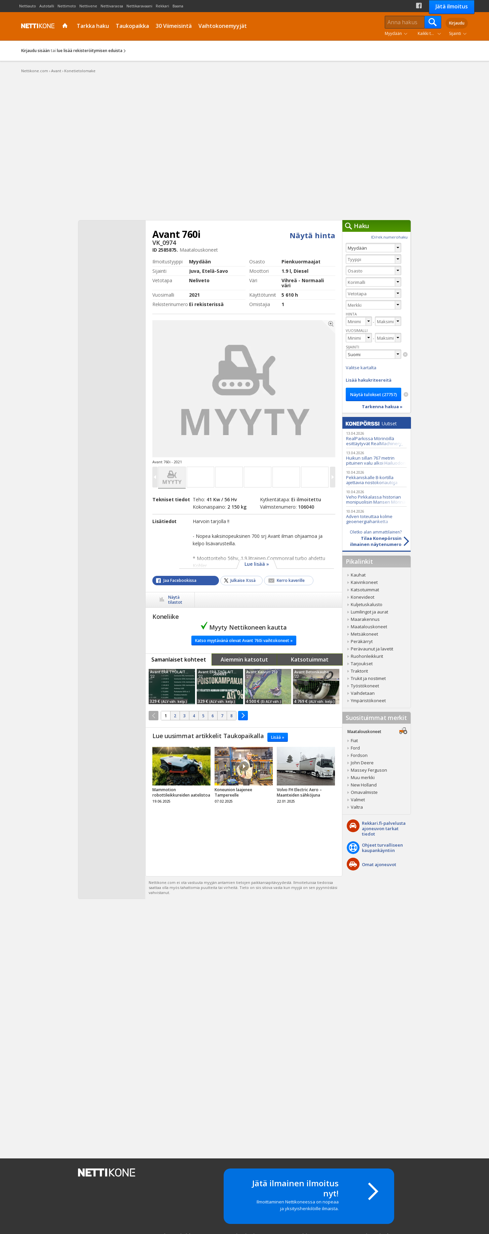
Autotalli (46, 5)
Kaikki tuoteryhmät (431, 33)
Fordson (359, 755)
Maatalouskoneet (369, 627)
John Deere (362, 763)
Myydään (393, 33)
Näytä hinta (312, 235)
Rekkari (162, 5)
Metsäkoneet (364, 634)
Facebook (419, 5)
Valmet (358, 800)
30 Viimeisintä (174, 26)
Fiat (354, 740)
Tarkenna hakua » (382, 406)
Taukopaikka (132, 26)
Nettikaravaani (139, 5)
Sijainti (455, 33)
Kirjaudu (456, 23)
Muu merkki (363, 777)
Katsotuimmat (310, 659)
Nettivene (88, 5)
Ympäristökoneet (368, 700)
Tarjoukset (362, 664)
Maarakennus (365, 619)
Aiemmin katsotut (244, 659)
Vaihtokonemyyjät (222, 26)
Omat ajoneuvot (379, 864)
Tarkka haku (93, 26)
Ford (355, 748)
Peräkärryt (362, 641)
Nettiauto (27, 5)
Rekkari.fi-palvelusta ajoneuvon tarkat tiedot (384, 828)
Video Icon (244, 766)
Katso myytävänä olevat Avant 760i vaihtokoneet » (244, 640)
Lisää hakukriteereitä (368, 380)
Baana (178, 5)
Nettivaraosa (112, 5)
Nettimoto (67, 5)
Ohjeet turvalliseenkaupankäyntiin (382, 847)
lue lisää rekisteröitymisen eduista (89, 50)
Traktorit (359, 671)
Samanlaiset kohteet (178, 659)
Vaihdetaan (363, 693)
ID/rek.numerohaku (389, 237)
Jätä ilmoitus (452, 6)
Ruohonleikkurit (367, 656)
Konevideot (362, 597)
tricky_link (181, 777)
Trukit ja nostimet (368, 678)
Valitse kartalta (361, 368)
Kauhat (358, 575)
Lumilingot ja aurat (369, 612)
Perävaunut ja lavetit (372, 649)
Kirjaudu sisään (35, 50)
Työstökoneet (365, 686)
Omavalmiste (364, 792)
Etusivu (65, 26)
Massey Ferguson (369, 770)
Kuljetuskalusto (366, 604)
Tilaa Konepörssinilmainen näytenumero (372, 538)
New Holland (364, 785)
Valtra (357, 807)
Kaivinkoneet (364, 582)
